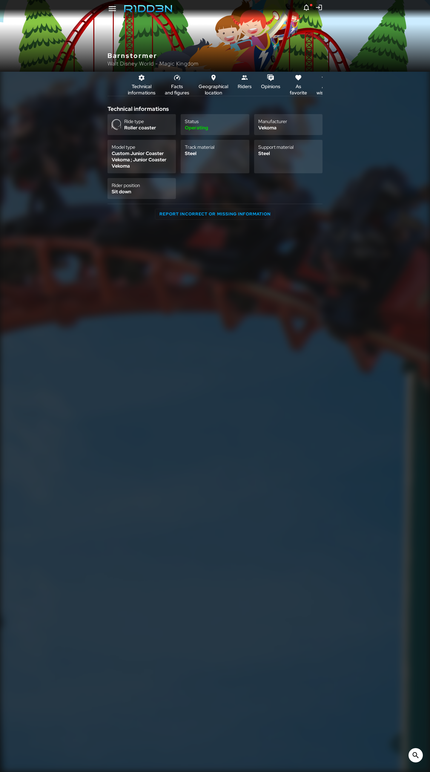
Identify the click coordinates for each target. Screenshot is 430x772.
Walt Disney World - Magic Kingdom (153, 63)
